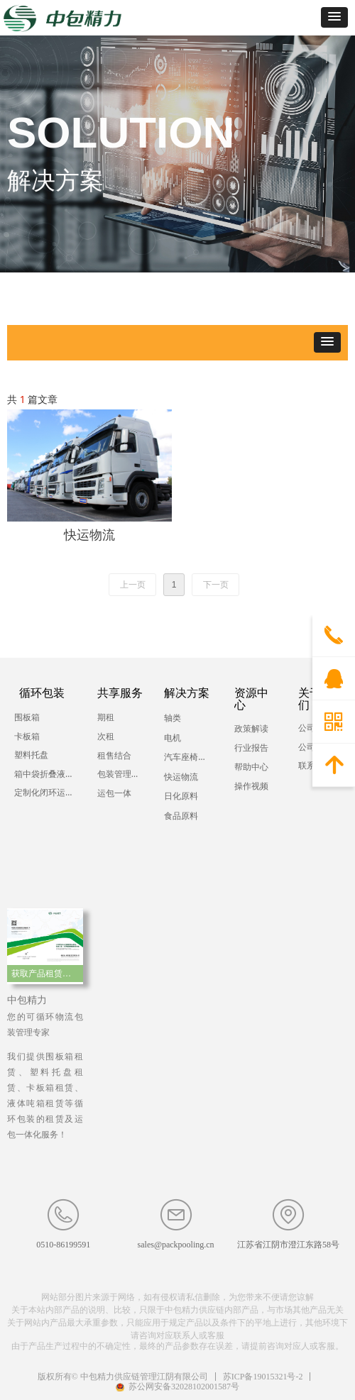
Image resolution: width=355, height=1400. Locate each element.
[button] (334, 17)
